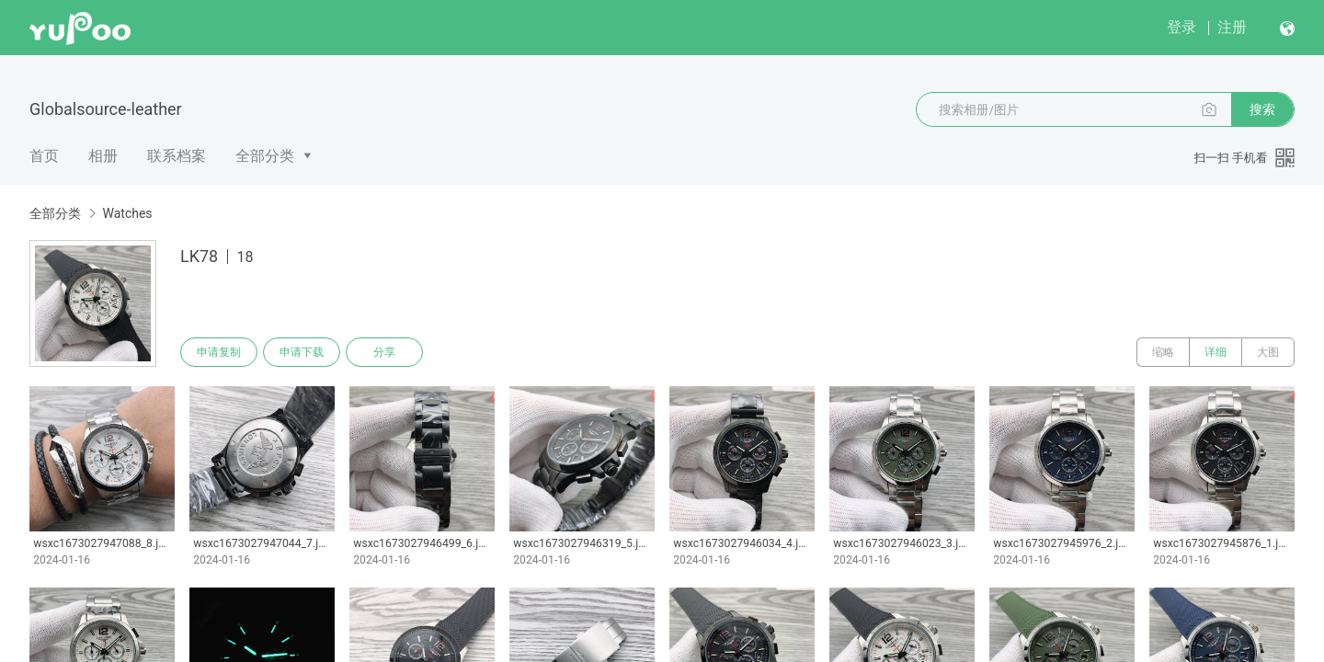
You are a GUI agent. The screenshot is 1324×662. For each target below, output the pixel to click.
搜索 (1262, 109)
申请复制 (219, 352)
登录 (1181, 27)
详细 (1215, 352)
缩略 (1163, 352)
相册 (103, 156)
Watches (127, 213)
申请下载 (302, 352)
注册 (1232, 27)
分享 (384, 352)
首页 (44, 156)
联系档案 (176, 156)
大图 (1268, 352)
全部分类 (264, 156)
